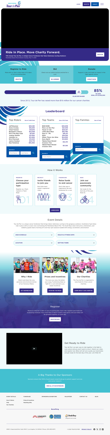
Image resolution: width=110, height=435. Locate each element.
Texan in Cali (46, 130)
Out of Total (97, 120)
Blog (96, 396)
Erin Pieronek (14, 139)
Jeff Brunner (13, 126)
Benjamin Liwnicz (15, 131)
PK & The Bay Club (16, 133)
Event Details (11, 396)
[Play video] (34, 348)
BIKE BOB (46, 126)
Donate (95, 4)
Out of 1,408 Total (30, 120)
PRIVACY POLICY (87, 429)
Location (33, 243)
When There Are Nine (50, 137)
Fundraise (27, 396)
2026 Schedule (33, 235)
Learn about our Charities (83, 290)
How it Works (10, 400)
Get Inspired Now (26, 290)
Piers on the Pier (48, 128)
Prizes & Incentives (29, 400)
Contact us (83, 396)
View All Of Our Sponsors (55, 386)
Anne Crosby (14, 128)
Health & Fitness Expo (76, 235)
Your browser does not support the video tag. (55, 28)
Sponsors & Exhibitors (49, 396)
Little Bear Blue (48, 131)
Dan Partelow (14, 143)
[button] (102, 4)
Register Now (55, 319)
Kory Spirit (46, 139)
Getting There (76, 243)
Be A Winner (55, 79)
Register (86, 4)
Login (78, 4)
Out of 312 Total (63, 120)
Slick (44, 135)
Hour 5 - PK (46, 133)
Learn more (55, 210)
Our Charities (10, 404)
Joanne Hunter (14, 135)
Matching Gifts (28, 402)
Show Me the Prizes (55, 290)
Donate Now (91, 79)
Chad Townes (14, 130)
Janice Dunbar (14, 141)
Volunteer (68, 396)
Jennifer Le (13, 137)
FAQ (7, 402)
